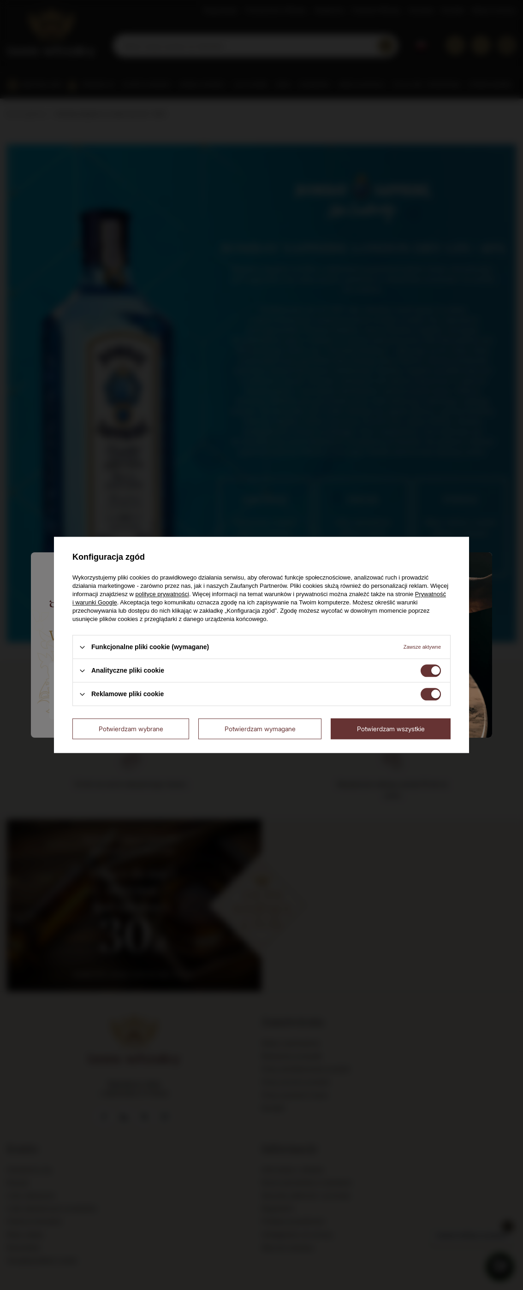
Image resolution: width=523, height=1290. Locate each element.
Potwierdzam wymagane (260, 729)
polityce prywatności (162, 594)
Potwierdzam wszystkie (391, 729)
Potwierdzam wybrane (131, 729)
